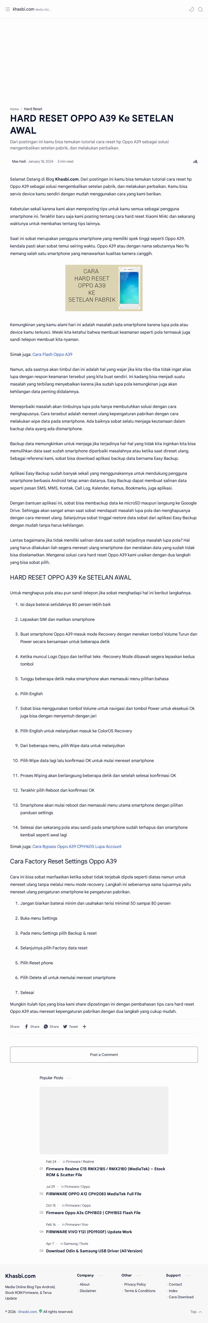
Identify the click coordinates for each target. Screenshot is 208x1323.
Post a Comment (104, 1054)
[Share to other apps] (84, 1026)
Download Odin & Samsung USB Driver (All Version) (94, 1250)
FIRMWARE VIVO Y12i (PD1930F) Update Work (89, 1231)
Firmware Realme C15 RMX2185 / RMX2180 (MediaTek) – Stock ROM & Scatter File (105, 1171)
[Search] (200, 9)
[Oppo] (85, 1186)
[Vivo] (85, 1224)
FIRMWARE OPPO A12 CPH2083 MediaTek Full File (93, 1193)
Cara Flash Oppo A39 (52, 354)
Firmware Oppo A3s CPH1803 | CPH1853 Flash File (93, 1212)
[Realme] (88, 1161)
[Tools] (84, 1243)
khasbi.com (23, 9)
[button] (191, 9)
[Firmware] (74, 1161)
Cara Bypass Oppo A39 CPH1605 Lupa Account (77, 846)
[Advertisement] (104, 60)
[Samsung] (72, 1243)
